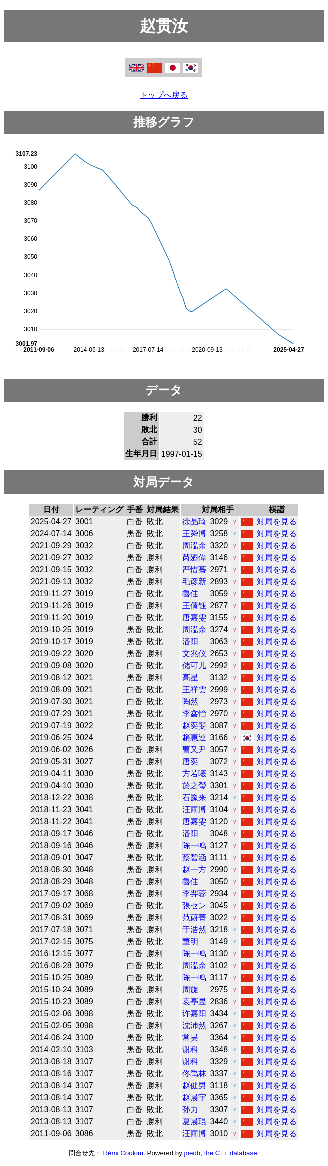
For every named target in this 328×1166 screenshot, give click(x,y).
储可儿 (194, 666)
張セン (194, 906)
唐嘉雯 (194, 618)
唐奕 (190, 762)
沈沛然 (194, 1026)
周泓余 (194, 546)
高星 (190, 678)
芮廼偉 (194, 558)
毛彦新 (194, 582)
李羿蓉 (194, 894)
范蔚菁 (194, 918)
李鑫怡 (194, 714)
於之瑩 (194, 786)
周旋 (190, 990)
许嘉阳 (194, 1014)
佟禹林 (194, 1074)
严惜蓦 (194, 570)
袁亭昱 (194, 1002)
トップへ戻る (164, 95)
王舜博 (194, 534)
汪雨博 (194, 810)
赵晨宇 (194, 1098)
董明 (190, 942)
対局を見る (277, 522)
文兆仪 (194, 654)
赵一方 (194, 870)
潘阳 (190, 642)
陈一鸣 (194, 846)
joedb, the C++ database (221, 1153)
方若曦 (194, 774)
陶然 (190, 702)
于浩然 (194, 930)
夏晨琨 (194, 1122)
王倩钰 (194, 606)
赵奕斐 (194, 726)
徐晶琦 (194, 522)
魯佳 (190, 594)
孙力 (190, 1110)
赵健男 (194, 1086)
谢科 (190, 1050)
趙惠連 (194, 738)
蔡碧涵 (194, 858)
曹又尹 (194, 750)
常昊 (190, 1038)
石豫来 (194, 798)
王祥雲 (194, 690)
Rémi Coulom (123, 1153)
